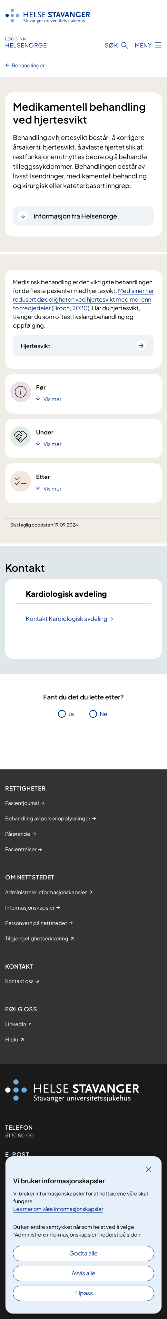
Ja (71, 713)
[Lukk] (148, 1169)
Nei (104, 713)
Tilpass (83, 1293)
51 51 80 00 (19, 1135)
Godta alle (83, 1253)
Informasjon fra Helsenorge (75, 216)
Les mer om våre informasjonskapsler (58, 1208)
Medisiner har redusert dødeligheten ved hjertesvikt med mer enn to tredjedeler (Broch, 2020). (83, 299)
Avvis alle (83, 1273)
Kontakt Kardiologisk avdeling (66, 618)
